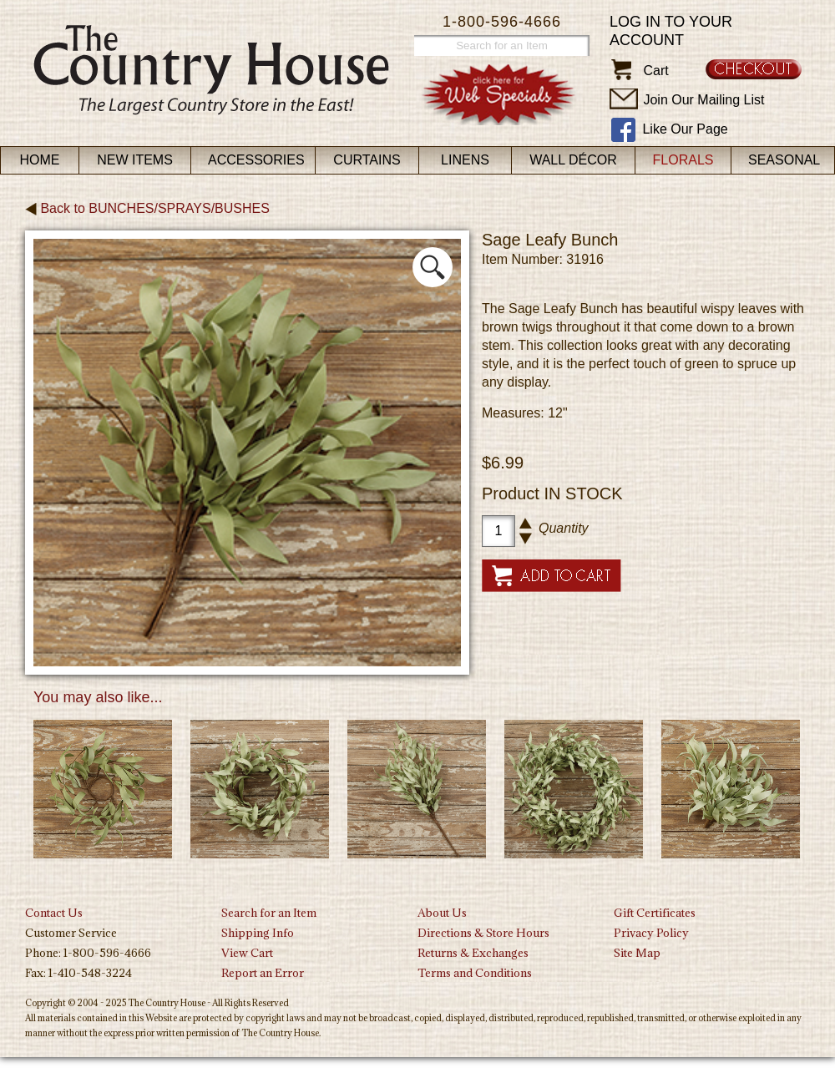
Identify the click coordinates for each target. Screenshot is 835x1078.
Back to (147, 208)
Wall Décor (573, 160)
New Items (135, 160)
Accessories (256, 160)
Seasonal (784, 160)
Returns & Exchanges (473, 952)
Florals (683, 160)
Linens (465, 160)
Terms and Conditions (475, 972)
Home (40, 160)
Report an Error (262, 972)
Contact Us (54, 912)
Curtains (366, 160)
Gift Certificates (655, 912)
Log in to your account (671, 30)
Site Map (637, 952)
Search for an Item (268, 912)
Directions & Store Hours (483, 932)
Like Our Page (684, 129)
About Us (442, 912)
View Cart (247, 952)
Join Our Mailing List (703, 100)
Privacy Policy (651, 932)
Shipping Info (257, 932)
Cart (655, 70)
